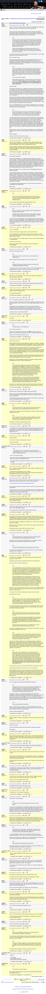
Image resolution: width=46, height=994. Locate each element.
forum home (39, 13)
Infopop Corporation (25, 991)
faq (36, 13)
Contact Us (17, 986)
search (34, 13)
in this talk (29, 259)
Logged (24, 188)
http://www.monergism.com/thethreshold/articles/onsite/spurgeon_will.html (27, 665)
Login (2, 19)
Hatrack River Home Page (25, 986)
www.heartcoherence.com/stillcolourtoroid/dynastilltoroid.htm (21, 483)
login (31, 13)
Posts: (11, 188)
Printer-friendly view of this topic (7, 982)
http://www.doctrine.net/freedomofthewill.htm (18, 563)
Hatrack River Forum (14, 18)
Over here (40, 59)
